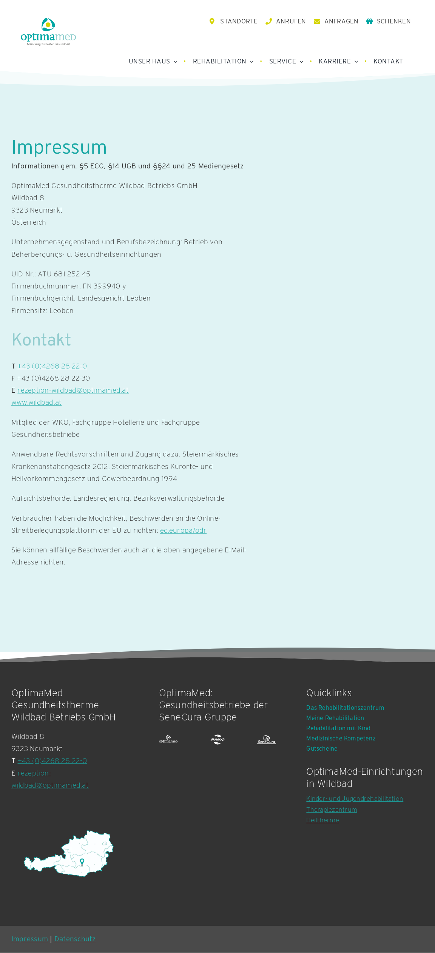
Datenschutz (75, 939)
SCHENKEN (394, 21)
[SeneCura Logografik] (266, 740)
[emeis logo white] (217, 740)
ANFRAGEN (341, 21)
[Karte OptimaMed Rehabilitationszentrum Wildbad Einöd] (68, 854)
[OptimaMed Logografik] (168, 740)
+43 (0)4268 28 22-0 (52, 366)
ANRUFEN (291, 21)
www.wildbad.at (36, 403)
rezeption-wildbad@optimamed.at (72, 390)
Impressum (29, 939)
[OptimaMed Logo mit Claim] (48, 32)
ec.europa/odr (183, 530)
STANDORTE (239, 21)
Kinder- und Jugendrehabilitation (354, 799)
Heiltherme (322, 821)
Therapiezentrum (331, 810)
